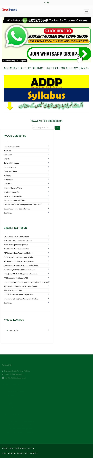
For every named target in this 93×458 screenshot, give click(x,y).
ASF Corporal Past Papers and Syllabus (18, 253)
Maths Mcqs (8, 179)
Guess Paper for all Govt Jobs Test (17, 209)
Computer (8, 154)
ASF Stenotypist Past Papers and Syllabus (19, 270)
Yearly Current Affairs (12, 192)
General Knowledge (11, 163)
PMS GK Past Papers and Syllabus (16, 236)
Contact (33, 453)
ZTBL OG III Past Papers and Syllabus (18, 240)
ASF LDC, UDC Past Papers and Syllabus (19, 257)
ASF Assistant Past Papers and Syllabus (19, 261)
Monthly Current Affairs (13, 188)
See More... (8, 213)
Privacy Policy (23, 453)
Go (58, 128)
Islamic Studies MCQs (12, 146)
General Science (10, 167)
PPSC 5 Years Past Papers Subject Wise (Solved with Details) (26, 282)
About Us (11, 453)
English (6, 159)
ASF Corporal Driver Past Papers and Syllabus (21, 265)
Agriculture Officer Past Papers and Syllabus (21, 286)
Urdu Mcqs (8, 184)
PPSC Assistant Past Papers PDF (16, 278)
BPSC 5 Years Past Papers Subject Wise (19, 295)
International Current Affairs (15, 200)
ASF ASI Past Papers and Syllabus (16, 249)
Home (4, 453)
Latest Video (13, 330)
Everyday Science (10, 171)
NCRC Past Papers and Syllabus (16, 244)
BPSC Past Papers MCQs (13, 290)
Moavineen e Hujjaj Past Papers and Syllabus (21, 299)
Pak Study (7, 150)
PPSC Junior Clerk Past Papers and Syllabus (20, 274)
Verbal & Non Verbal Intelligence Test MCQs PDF (22, 205)
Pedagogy (7, 175)
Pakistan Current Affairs (13, 196)
